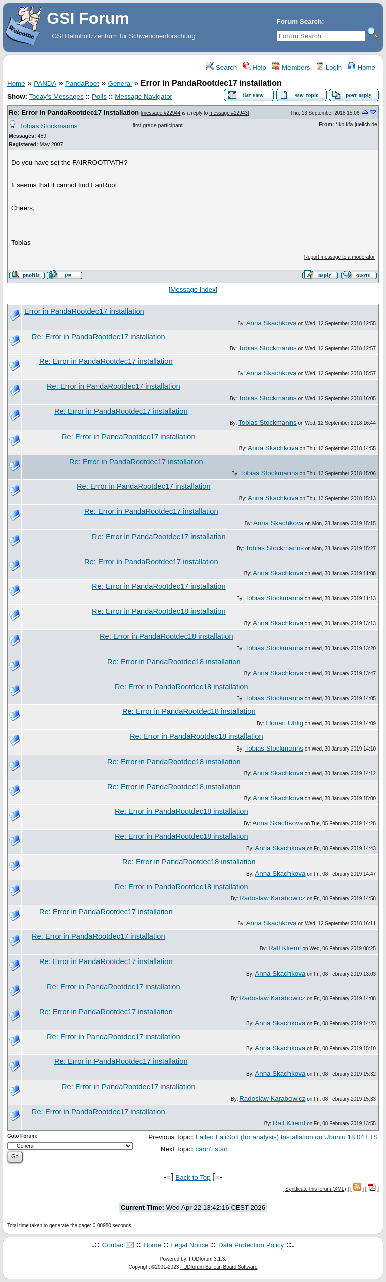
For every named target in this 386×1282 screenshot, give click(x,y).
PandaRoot (82, 83)
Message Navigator (143, 96)
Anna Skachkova (271, 323)
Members (291, 67)
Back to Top (192, 1177)
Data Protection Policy (251, 1245)
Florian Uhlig (284, 723)
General (120, 83)
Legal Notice (189, 1245)
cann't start (212, 1149)
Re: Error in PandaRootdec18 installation (159, 611)
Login (329, 67)
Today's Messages (56, 96)
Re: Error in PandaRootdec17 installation (74, 112)
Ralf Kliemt (284, 948)
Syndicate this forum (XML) (315, 1189)
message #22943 (228, 113)
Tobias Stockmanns (49, 126)
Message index (193, 289)
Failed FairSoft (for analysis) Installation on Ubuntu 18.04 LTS (287, 1137)
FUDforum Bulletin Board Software (218, 1267)
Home (361, 67)
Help (254, 67)
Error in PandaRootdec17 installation (84, 311)
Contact (113, 1245)
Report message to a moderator (339, 257)
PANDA (45, 83)
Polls (99, 96)
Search (221, 67)
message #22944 (161, 113)
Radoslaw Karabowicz (272, 898)
